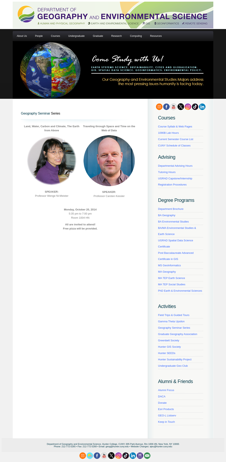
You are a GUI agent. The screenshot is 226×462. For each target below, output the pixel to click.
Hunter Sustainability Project (174, 359)
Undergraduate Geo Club (173, 365)
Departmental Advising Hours (175, 165)
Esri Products (166, 409)
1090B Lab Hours (168, 132)
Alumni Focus (166, 390)
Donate (162, 402)
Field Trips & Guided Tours (173, 315)
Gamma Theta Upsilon (171, 321)
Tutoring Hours (167, 172)
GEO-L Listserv (167, 415)
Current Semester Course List (175, 139)
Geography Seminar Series (174, 327)
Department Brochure (170, 208)
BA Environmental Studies (173, 221)
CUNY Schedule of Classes (174, 145)
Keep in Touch (166, 421)
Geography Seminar (35, 113)
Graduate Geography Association (177, 334)
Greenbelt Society (168, 340)
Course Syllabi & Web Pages (175, 126)
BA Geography (166, 215)
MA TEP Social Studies (171, 284)
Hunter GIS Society (169, 346)
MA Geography (167, 271)
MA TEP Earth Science (171, 278)
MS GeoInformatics (169, 265)
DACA (161, 396)
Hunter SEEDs (166, 353)
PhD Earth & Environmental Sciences (180, 290)
